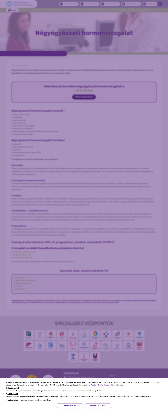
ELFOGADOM (70, 406)
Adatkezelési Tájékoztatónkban (103, 385)
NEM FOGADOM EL (98, 406)
